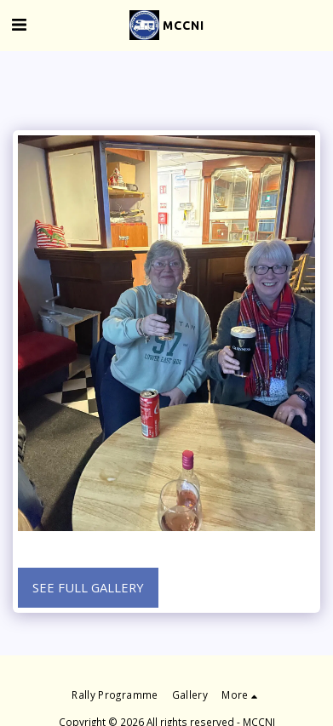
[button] (18, 24)
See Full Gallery (88, 587)
